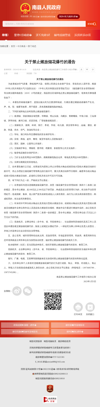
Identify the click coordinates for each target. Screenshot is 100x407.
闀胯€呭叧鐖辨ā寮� (68, 16)
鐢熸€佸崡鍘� (23, 35)
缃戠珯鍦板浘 (50, 341)
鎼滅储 (91, 24)
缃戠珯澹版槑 (35, 341)
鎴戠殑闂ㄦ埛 (26, 16)
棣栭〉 (6, 35)
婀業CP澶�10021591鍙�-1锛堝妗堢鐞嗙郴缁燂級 (55, 369)
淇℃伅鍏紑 (43, 35)
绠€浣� (36, 17)
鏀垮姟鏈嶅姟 (62, 35)
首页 (13, 46)
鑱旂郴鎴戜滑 (64, 341)
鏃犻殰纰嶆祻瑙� (48, 17)
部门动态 (32, 46)
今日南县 (21, 46)
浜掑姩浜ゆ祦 (82, 35)
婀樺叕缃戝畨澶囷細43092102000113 (50, 374)
